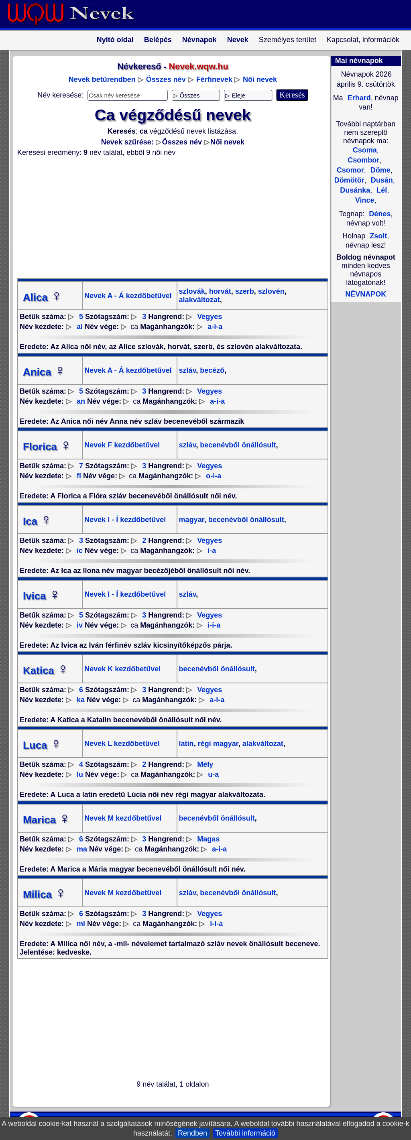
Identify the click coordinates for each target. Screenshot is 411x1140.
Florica (47, 446)
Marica (46, 819)
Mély (205, 764)
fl (79, 476)
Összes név (166, 79)
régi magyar (217, 744)
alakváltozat (199, 300)
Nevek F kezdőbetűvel (122, 445)
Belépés (158, 40)
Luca (42, 745)
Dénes (380, 214)
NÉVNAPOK (365, 294)
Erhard (358, 98)
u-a (213, 774)
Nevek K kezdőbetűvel (122, 669)
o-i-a (213, 476)
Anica (44, 372)
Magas (208, 839)
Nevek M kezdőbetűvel (122, 818)
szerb (243, 291)
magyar (191, 520)
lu (80, 774)
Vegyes (209, 317)
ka (81, 700)
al (80, 327)
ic (80, 551)
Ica (37, 521)
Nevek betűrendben (102, 79)
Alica (42, 297)
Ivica (42, 595)
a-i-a (215, 327)
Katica (46, 670)
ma (82, 849)
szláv (187, 370)
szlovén (270, 291)
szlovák (192, 291)
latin (186, 744)
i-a (212, 551)
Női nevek (260, 79)
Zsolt (378, 236)
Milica (44, 894)
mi (81, 924)
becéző (211, 370)
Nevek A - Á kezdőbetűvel (128, 296)
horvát (219, 291)
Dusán (381, 180)
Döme (379, 170)
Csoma (365, 150)
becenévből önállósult (237, 445)
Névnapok (199, 40)
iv (80, 625)
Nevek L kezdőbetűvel (122, 744)
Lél (380, 190)
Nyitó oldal (115, 40)
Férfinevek (214, 79)
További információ (245, 1133)
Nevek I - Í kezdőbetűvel (125, 520)
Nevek (237, 40)
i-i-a (214, 625)
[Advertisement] (167, 217)
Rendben (192, 1133)
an (81, 401)
